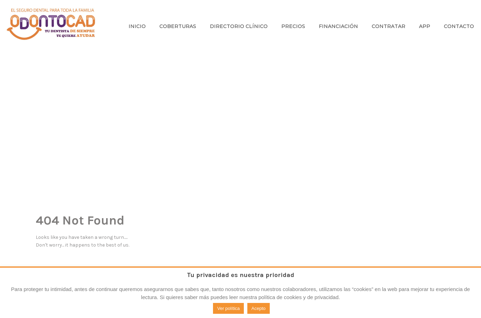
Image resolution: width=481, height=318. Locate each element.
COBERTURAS (177, 26)
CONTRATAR (388, 26)
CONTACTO (459, 26)
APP (424, 26)
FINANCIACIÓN (338, 26)
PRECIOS (293, 26)
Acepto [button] (259, 308)
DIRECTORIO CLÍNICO (239, 26)
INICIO (137, 26)
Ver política (228, 308)
